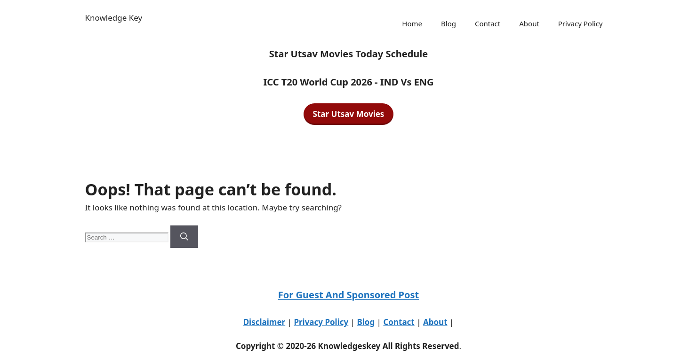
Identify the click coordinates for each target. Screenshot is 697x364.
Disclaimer (264, 322)
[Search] (184, 236)
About (529, 23)
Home (412, 23)
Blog (448, 23)
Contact (487, 23)
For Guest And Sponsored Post (348, 294)
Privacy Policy (580, 23)
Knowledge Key (114, 17)
